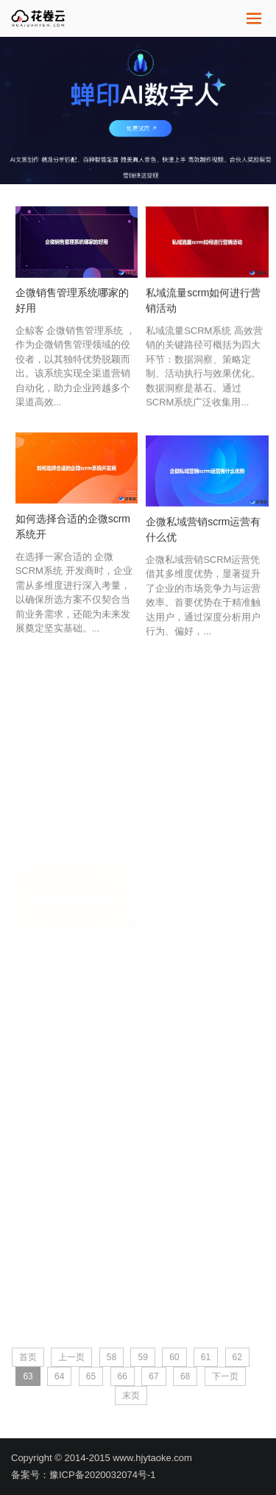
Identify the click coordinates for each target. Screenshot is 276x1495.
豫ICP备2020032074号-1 (102, 1474)
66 (122, 1376)
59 (142, 1357)
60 (174, 1357)
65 (91, 1376)
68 (185, 1376)
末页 (131, 1395)
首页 (28, 1357)
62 (237, 1357)
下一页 (225, 1376)
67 (153, 1376)
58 (111, 1357)
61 (205, 1357)
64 (59, 1376)
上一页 (71, 1357)
